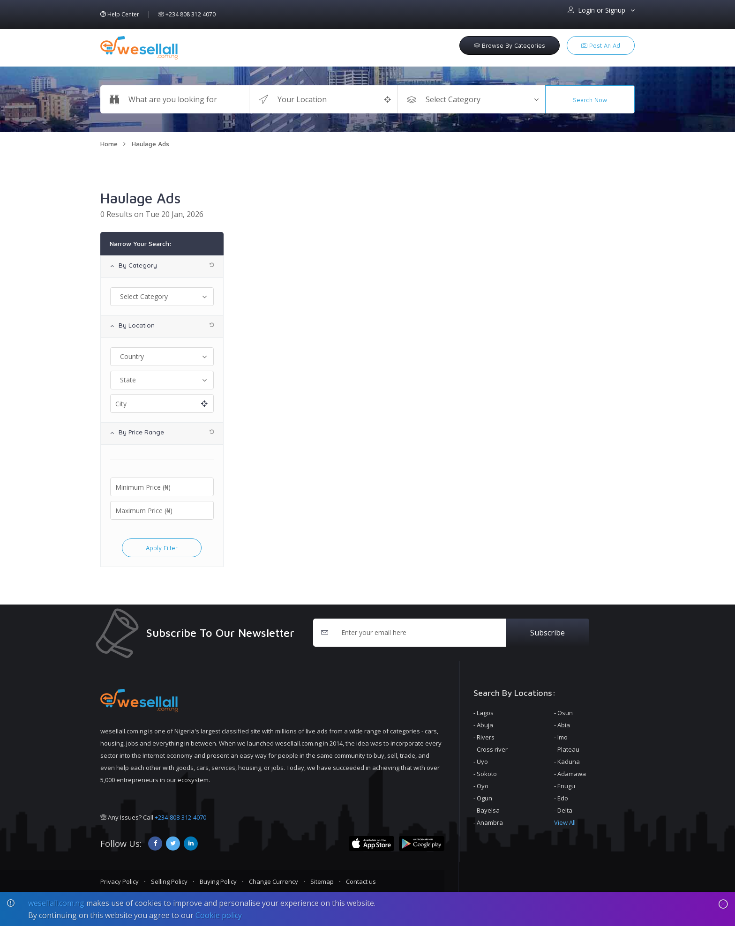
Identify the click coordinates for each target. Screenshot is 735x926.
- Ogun (482, 798)
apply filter (162, 548)
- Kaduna (567, 761)
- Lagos (483, 713)
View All (565, 822)
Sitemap (322, 881)
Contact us (361, 881)
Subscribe (547, 632)
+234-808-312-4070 (180, 817)
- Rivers (484, 737)
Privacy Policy (119, 881)
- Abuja (483, 725)
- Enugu (564, 786)
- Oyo (480, 786)
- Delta (563, 810)
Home (109, 144)
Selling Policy (169, 881)
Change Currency (273, 881)
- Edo (561, 798)
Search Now (590, 100)
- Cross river (490, 749)
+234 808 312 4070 (187, 14)
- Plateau (566, 749)
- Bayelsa (486, 810)
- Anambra (488, 822)
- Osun (563, 713)
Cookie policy (218, 915)
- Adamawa (570, 773)
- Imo (561, 737)
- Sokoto (485, 773)
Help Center (119, 14)
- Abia (562, 725)
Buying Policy (218, 881)
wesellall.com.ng (56, 903)
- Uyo (480, 761)
